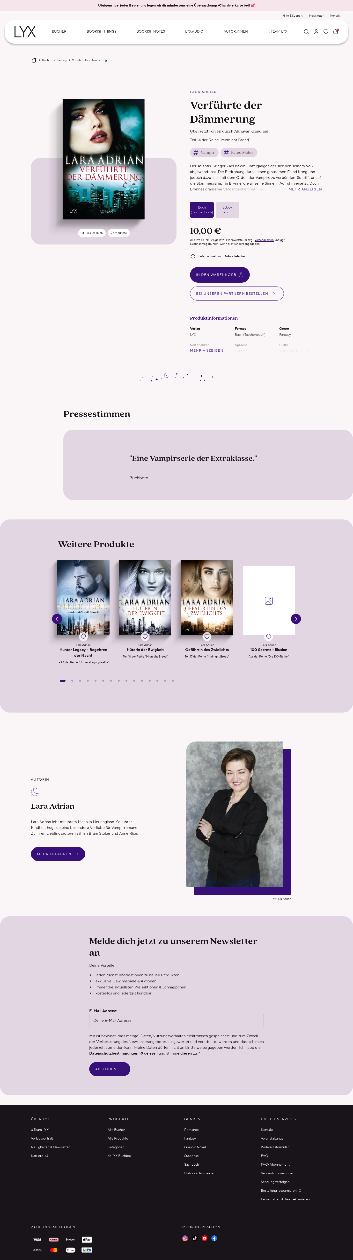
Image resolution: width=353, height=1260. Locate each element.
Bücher (46, 60)
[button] (83, 614)
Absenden (109, 1069)
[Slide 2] (72, 681)
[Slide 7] (111, 681)
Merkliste (120, 234)
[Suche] (306, 31)
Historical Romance (198, 1173)
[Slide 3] (80, 681)
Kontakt (335, 16)
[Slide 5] (95, 681)
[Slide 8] (119, 681)
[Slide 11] (142, 681)
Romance (191, 1129)
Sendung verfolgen (275, 1181)
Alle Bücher (116, 1129)
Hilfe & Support (292, 16)
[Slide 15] (173, 681)
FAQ (264, 1155)
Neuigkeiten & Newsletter (50, 1147)
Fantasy (62, 60)
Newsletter (316, 16)
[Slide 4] (88, 681)
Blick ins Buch (92, 233)
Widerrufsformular (275, 1147)
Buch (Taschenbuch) (202, 210)
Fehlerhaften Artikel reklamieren (285, 1199)
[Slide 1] (62, 681)
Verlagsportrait (42, 1138)
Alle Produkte (118, 1138)
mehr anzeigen (305, 189)
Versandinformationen (277, 1173)
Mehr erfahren (58, 854)
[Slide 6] (103, 681)
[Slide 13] (157, 681)
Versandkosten (264, 240)
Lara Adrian (203, 92)
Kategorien (116, 1147)
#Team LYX (40, 1129)
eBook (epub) (227, 210)
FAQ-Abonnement (275, 1164)
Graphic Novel (195, 1147)
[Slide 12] (150, 681)
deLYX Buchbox (120, 1155)
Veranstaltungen (273, 1138)
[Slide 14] (165, 681)
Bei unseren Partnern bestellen (237, 293)
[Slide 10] (134, 681)
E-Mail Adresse (103, 1011)
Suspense (191, 1155)
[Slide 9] (126, 681)
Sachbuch (191, 1164)
